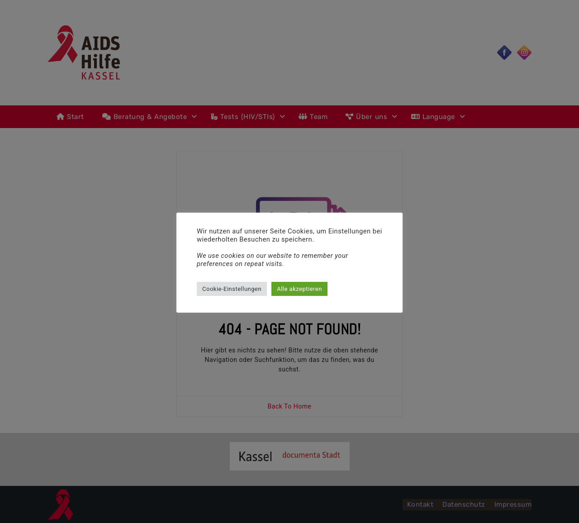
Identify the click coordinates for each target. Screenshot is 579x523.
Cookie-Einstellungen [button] (231, 288)
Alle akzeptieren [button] (299, 288)
